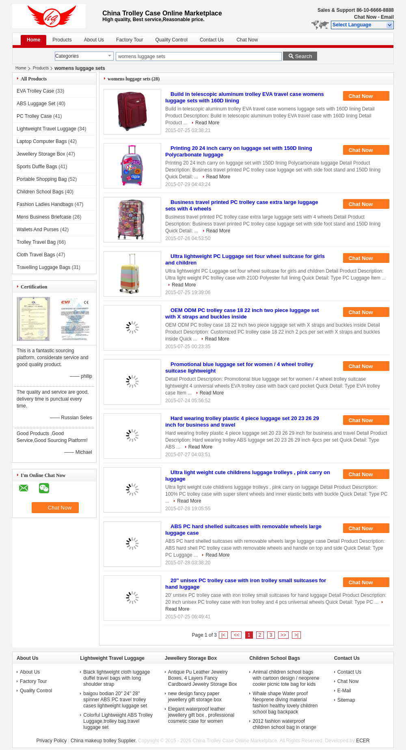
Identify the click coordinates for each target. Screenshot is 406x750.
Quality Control (171, 40)
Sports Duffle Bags (37, 166)
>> (283, 635)
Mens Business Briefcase (44, 217)
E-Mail (344, 691)
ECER (362, 740)
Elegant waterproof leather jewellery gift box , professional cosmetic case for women (201, 715)
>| (296, 635)
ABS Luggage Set (36, 103)
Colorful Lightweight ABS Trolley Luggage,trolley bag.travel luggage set (118, 721)
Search (303, 56)
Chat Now (365, 17)
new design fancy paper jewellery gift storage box (195, 696)
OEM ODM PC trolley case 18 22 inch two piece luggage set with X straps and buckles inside (242, 313)
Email (387, 17)
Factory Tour (129, 40)
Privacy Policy (51, 740)
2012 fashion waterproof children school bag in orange (284, 724)
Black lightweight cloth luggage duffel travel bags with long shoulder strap (116, 678)
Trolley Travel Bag (36, 242)
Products (61, 40)
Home (33, 40)
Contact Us (212, 40)
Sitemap (346, 700)
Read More (207, 123)
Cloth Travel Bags (36, 255)
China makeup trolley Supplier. (104, 740)
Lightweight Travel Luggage (46, 129)
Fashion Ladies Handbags (45, 204)
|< (223, 635)
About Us (94, 40)
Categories (67, 56)
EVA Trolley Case (35, 91)
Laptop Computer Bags (42, 141)
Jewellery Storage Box (41, 154)
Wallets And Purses (38, 229)
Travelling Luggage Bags (43, 267)
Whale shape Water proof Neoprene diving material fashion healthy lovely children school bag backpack (285, 703)
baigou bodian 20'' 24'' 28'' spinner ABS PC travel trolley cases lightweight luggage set (115, 700)
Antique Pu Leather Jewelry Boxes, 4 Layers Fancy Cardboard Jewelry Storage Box (202, 678)
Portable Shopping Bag (42, 179)
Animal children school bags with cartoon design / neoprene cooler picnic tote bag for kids (286, 678)
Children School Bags (40, 192)
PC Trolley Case (34, 116)
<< (236, 635)
